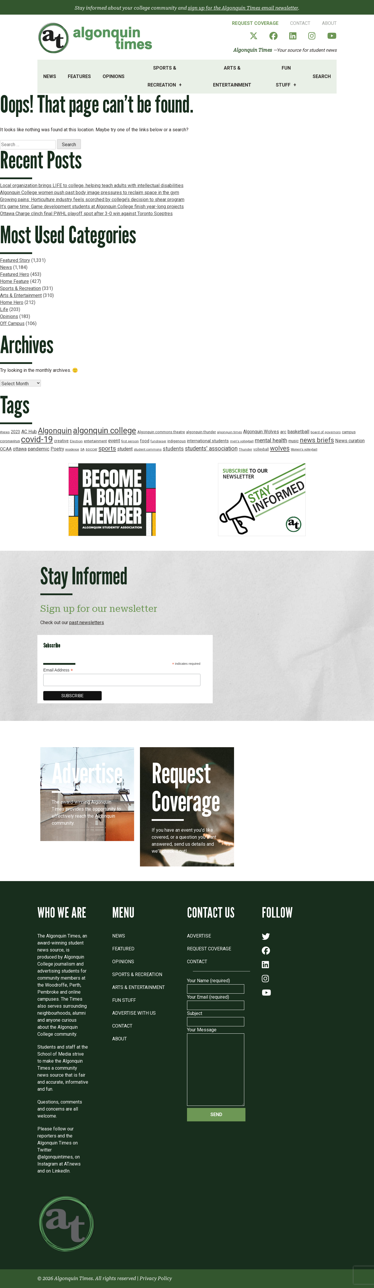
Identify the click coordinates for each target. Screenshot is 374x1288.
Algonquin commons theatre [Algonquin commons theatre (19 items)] (161, 432)
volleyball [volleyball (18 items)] (261, 449)
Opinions (113, 76)
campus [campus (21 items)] (349, 432)
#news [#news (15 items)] (5, 432)
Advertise (199, 936)
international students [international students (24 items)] (208, 440)
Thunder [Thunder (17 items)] (245, 449)
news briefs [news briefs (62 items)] (317, 440)
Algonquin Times (252, 50)
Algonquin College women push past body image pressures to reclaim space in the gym (89, 192)
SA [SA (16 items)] (82, 449)
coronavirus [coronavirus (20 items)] (10, 441)
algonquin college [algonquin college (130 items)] (104, 430)
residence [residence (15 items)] (72, 449)
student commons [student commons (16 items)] (148, 449)
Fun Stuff (283, 76)
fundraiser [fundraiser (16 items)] (158, 441)
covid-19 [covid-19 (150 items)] (37, 439)
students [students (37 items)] (173, 449)
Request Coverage (255, 23)
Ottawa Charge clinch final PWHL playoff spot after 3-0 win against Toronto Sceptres (86, 213)
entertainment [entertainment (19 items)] (95, 441)
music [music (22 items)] (293, 440)
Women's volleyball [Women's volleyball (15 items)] (304, 449)
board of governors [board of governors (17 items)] (326, 432)
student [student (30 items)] (125, 449)
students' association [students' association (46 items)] (211, 448)
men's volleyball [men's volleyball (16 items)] (242, 441)
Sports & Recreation (162, 76)
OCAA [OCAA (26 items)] (6, 449)
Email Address (58, 670)
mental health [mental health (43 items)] (271, 440)
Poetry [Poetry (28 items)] (57, 449)
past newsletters (86, 622)
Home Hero (11, 302)
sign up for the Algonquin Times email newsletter (243, 8)
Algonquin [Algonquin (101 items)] (55, 430)
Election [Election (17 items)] (76, 441)
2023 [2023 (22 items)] (15, 431)
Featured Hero (14, 274)
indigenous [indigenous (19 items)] (176, 441)
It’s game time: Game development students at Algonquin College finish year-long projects (92, 206)
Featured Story (15, 260)
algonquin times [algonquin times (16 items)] (229, 432)
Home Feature (14, 281)
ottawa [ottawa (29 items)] (20, 449)
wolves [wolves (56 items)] (280, 448)
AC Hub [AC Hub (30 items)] (29, 431)
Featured (123, 949)
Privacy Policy (156, 1278)
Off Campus (12, 323)
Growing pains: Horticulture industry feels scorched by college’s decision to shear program (92, 199)
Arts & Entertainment (232, 76)
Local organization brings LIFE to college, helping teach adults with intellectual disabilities (91, 185)
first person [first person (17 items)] (130, 441)
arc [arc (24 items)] (283, 431)
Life (4, 309)
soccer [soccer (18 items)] (91, 449)
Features (79, 76)
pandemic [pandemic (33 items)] (38, 449)
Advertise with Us (134, 1013)
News (49, 76)
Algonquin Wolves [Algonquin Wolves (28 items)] (261, 431)
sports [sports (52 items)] (107, 448)
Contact (300, 23)
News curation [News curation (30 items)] (350, 440)
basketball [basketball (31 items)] (298, 431)
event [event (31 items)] (114, 440)
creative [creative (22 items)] (61, 440)
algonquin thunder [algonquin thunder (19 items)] (201, 432)
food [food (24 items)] (144, 440)
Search (322, 76)
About (329, 23)
